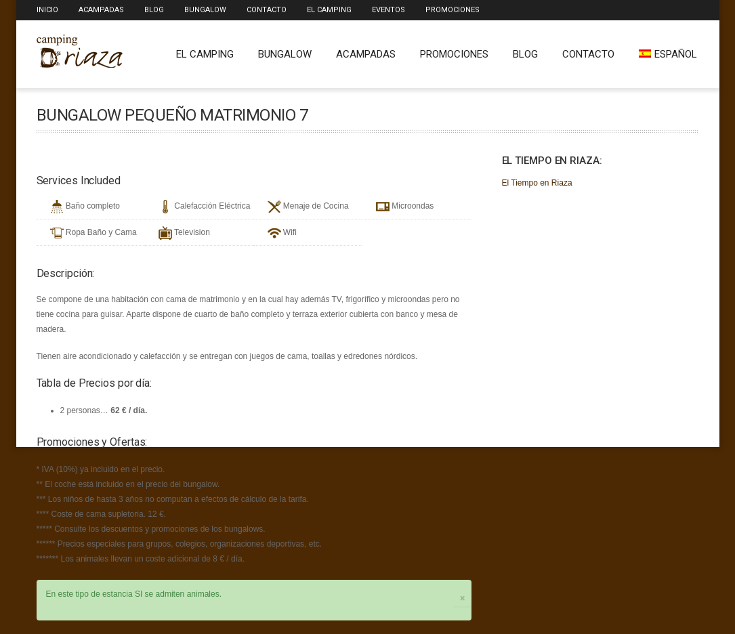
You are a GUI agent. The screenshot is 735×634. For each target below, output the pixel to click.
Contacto (267, 9)
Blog (154, 9)
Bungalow (205, 9)
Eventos (388, 9)
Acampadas (101, 9)
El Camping (329, 9)
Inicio (47, 9)
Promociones (452, 9)
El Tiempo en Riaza (537, 183)
